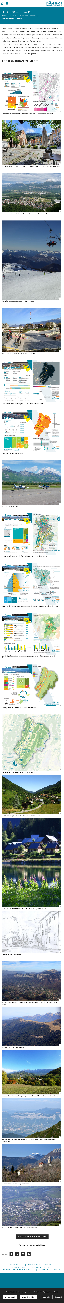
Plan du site (44, 1270)
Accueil (5, 16)
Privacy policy (58, 1297)
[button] (31, 91)
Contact (57, 1270)
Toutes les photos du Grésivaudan (32, 1237)
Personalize (46, 1297)
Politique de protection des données (18, 1270)
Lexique (48, 1265)
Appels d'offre (34, 1265)
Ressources (14, 16)
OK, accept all (10, 1297)
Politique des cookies (40, 1267)
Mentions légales (19, 1267)
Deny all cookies (28, 1297)
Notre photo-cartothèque (29, 16)
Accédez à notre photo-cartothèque (32, 1245)
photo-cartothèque (37, 28)
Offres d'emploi (16, 1265)
